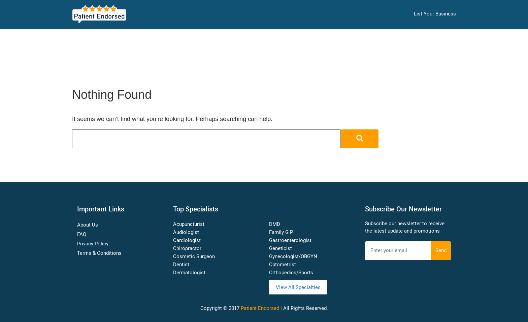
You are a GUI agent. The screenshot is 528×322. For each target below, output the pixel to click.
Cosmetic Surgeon (194, 256)
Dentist (181, 264)
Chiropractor (187, 248)
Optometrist (282, 264)
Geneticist (280, 248)
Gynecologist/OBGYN (293, 256)
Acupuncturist (188, 224)
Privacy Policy (92, 244)
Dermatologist (189, 273)
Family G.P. (281, 232)
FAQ (81, 234)
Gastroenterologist (290, 240)
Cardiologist (187, 240)
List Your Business (435, 14)
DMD (274, 224)
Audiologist (186, 232)
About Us (87, 225)
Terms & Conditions (99, 253)
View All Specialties (298, 287)
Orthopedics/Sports (291, 273)
